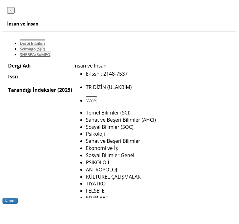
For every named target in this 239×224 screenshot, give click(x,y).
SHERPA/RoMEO (35, 54)
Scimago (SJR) (32, 49)
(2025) (64, 89)
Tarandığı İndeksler (32, 89)
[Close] (11, 10)
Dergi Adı (19, 65)
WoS (91, 100)
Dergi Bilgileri (32, 43)
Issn (13, 76)
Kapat (10, 200)
